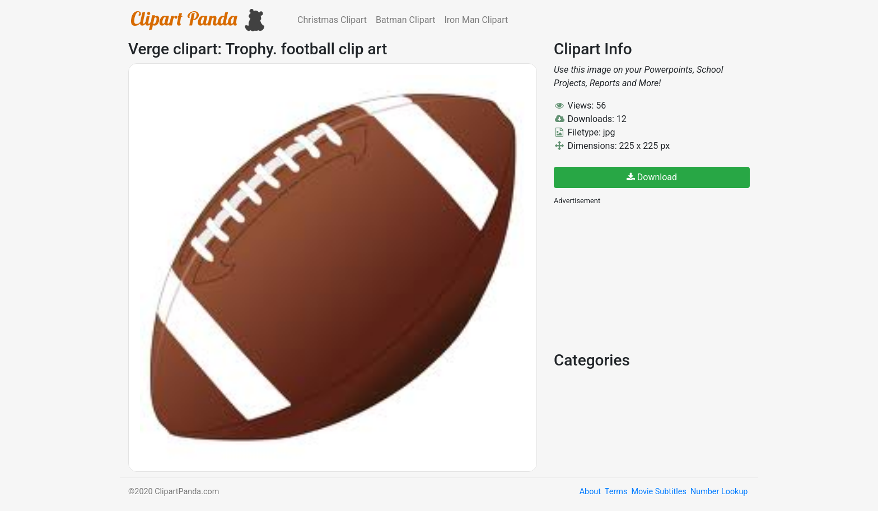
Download (652, 177)
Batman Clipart (405, 20)
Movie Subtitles (658, 491)
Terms (616, 491)
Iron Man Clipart (476, 20)
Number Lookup (719, 491)
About (590, 491)
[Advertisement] (638, 277)
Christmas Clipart (332, 20)
